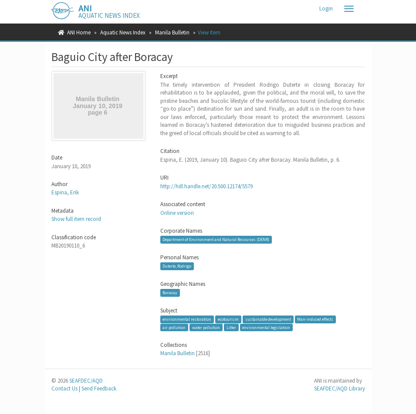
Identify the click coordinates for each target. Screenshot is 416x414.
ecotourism (228, 319)
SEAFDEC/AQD (86, 380)
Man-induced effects (315, 319)
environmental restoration (186, 319)
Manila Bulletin (172, 32)
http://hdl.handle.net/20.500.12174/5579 (206, 186)
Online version (177, 213)
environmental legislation (266, 327)
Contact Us (64, 388)
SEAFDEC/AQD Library (339, 388)
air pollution (174, 327)
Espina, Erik (65, 192)
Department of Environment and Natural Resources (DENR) (215, 239)
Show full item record (76, 219)
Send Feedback (98, 388)
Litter (231, 327)
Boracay (169, 292)
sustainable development (268, 319)
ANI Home (79, 32)
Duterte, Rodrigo (176, 266)
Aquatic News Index (122, 32)
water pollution (206, 327)
